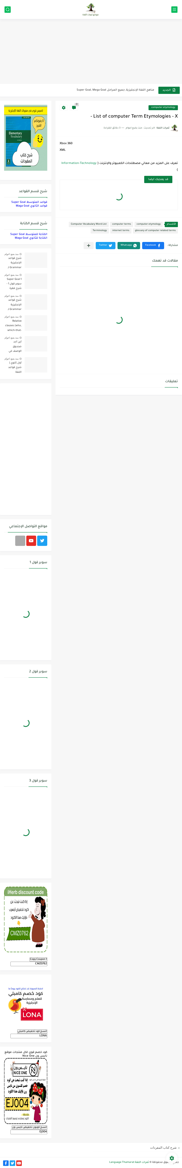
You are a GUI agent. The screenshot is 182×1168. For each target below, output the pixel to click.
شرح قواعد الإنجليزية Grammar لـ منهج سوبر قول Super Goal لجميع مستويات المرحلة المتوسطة (15, 305)
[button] (153, 245)
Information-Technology (79, 163)
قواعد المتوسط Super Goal (29, 202)
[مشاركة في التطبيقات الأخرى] (89, 245)
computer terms (121, 224)
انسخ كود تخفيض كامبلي (32, 1031)
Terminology (100, 230)
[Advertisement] (91, 52)
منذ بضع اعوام (11, 254)
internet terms (120, 230)
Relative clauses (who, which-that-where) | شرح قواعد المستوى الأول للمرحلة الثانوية (13, 326)
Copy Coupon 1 (38, 959)
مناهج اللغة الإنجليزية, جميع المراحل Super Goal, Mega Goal (115, 90)
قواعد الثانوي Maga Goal (31, 206)
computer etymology (163, 107)
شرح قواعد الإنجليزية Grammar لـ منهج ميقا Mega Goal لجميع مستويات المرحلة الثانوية (13, 263)
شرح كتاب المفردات (163, 1147)
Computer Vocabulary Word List (89, 224)
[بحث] (8, 9)
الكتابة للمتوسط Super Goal (28, 234)
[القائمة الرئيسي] (174, 9)
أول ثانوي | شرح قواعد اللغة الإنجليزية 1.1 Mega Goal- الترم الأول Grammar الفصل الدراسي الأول (13, 368)
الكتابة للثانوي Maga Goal (31, 238)
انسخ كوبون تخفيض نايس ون (29, 1127)
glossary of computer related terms (155, 230)
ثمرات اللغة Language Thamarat (129, 1162)
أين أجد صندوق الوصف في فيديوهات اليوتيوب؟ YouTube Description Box (14, 347)
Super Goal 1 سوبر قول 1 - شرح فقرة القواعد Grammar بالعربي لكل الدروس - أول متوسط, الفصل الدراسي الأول (13, 284)
